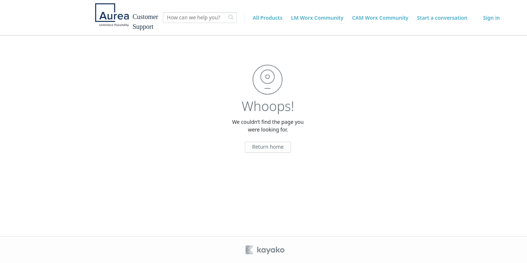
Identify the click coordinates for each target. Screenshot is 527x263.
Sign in (491, 17)
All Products (267, 17)
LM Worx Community (317, 17)
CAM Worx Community (380, 17)
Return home (268, 146)
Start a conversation (442, 17)
